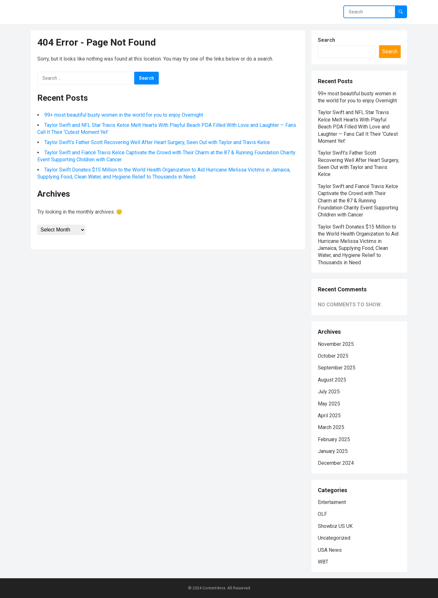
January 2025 (333, 451)
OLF (322, 514)
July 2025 (329, 392)
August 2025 (332, 380)
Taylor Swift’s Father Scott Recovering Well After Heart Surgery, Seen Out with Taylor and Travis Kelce (157, 142)
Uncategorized (334, 538)
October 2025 (333, 356)
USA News (330, 550)
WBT (323, 562)
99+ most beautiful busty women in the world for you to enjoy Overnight (123, 115)
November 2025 (336, 344)
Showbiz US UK (335, 526)
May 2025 (329, 404)
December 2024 (336, 463)
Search (326, 40)
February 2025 (334, 439)
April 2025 (329, 415)
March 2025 (331, 427)
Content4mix (213, 588)
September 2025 (336, 368)
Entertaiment (332, 502)
